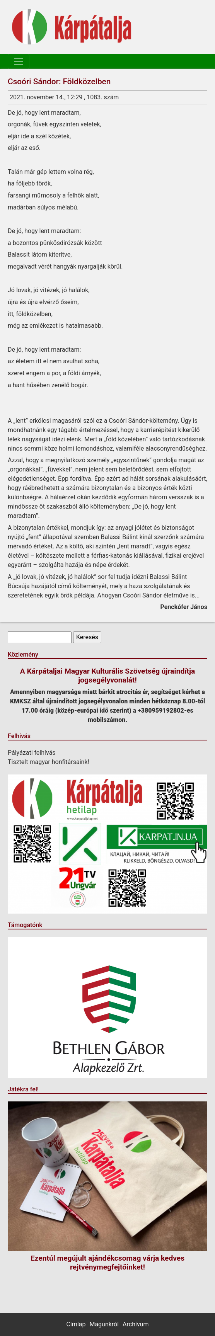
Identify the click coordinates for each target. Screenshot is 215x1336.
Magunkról (104, 1324)
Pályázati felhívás (32, 752)
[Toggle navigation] (18, 61)
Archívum (135, 1324)
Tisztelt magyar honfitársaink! (48, 762)
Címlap (75, 1324)
